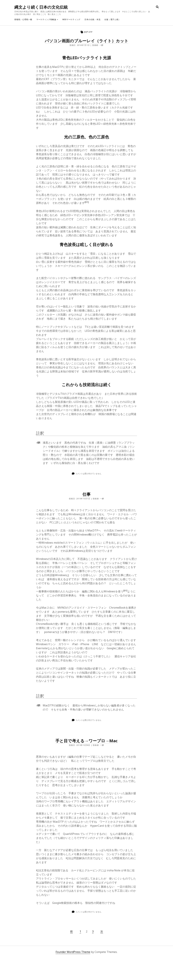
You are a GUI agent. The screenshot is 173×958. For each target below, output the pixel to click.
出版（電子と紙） (112, 19)
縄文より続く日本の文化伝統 (41, 7)
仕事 (86, 494)
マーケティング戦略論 (46, 19)
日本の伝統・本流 (92, 19)
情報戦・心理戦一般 (23, 19)
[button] (87, 203)
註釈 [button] (40, 433)
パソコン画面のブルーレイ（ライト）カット (86, 40)
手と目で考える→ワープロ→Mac (86, 740)
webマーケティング (71, 19)
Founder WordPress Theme (73, 952)
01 (38, 442)
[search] (157, 7)
